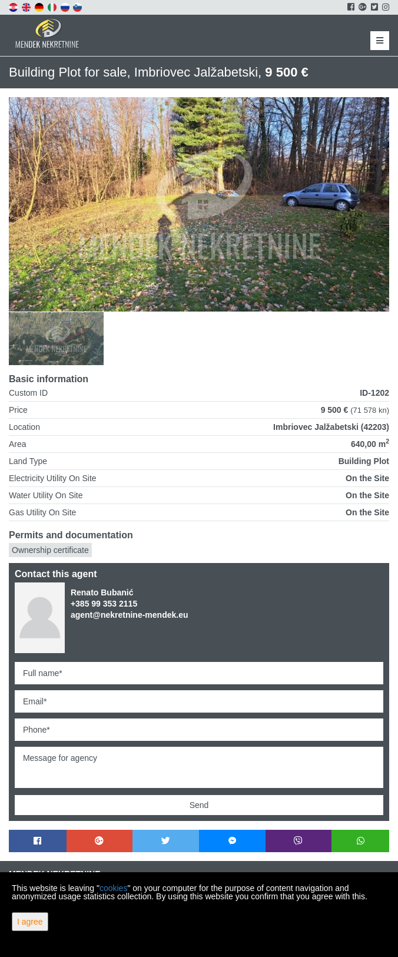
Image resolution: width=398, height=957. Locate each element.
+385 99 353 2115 (104, 603)
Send (199, 805)
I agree (30, 921)
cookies (113, 888)
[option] (56, 339)
